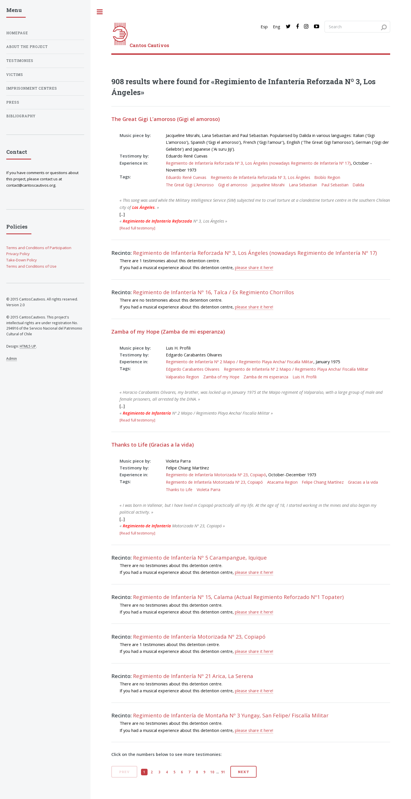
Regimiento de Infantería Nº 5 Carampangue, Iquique (200, 557)
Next (243, 772)
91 (223, 772)
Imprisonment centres (31, 88)
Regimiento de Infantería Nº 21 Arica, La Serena (193, 675)
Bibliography (21, 116)
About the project (27, 47)
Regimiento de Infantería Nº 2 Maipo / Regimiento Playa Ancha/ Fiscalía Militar (239, 361)
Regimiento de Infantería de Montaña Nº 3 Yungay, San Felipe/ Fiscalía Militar (231, 715)
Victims (14, 74)
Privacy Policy (18, 253)
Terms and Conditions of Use (31, 266)
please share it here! (254, 267)
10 (212, 772)
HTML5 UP (28, 346)
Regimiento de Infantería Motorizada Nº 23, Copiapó (216, 474)
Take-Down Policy (21, 260)
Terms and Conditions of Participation (38, 247)
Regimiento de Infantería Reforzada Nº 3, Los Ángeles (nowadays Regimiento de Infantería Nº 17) (258, 163)
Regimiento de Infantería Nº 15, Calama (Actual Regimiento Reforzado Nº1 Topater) (238, 596)
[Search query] (357, 26)
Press (12, 102)
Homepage (17, 33)
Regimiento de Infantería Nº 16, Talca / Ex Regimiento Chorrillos (213, 292)
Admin (11, 358)
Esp (264, 26)
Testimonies (19, 60)
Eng (276, 26)
